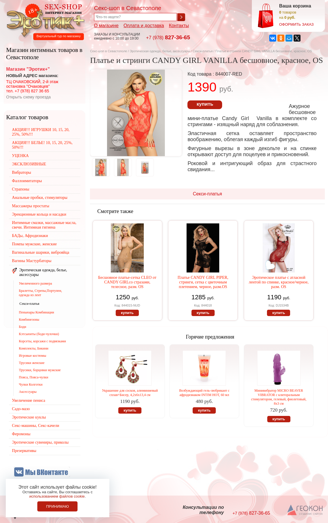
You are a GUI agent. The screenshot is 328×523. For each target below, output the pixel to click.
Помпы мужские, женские (34, 244)
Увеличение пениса (28, 400)
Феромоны (21, 434)
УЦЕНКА (20, 156)
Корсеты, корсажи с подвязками (42, 341)
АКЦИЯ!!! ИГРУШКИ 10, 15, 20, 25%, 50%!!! (40, 132)
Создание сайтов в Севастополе (305, 510)
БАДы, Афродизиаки (30, 236)
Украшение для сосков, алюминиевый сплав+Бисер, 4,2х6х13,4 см (130, 392)
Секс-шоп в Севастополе (108, 51)
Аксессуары (27, 392)
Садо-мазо (21, 409)
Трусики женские (32, 363)
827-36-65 (168, 37)
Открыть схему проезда (28, 97)
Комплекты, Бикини (33, 348)
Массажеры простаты (30, 206)
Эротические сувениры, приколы (40, 442)
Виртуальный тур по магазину (58, 36)
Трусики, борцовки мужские (40, 370)
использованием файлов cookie (57, 496)
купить (205, 104)
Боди (22, 327)
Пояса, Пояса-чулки (33, 377)
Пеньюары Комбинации (36, 312)
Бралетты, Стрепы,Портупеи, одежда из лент (40, 293)
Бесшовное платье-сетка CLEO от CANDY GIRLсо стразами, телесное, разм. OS (127, 282)
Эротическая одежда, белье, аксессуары (160, 51)
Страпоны (20, 189)
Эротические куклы (29, 417)
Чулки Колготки (31, 384)
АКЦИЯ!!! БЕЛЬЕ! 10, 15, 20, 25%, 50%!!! (42, 145)
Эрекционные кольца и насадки (39, 214)
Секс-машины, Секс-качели (35, 425)
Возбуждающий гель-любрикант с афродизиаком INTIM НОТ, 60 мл (204, 392)
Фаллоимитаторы (27, 181)
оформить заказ (296, 24)
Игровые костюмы (32, 356)
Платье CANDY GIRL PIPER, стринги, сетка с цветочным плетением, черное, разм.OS (203, 282)
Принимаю (57, 506)
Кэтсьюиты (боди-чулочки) (39, 334)
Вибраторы (21, 172)
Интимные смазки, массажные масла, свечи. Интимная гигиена (44, 225)
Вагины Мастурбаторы (31, 261)
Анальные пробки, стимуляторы (39, 197)
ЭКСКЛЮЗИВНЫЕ (29, 164)
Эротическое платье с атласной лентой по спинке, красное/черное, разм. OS (279, 282)
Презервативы (24, 451)
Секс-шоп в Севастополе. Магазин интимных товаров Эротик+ (44, 19)
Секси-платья (203, 51)
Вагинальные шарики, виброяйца (40, 252)
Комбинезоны (29, 319)
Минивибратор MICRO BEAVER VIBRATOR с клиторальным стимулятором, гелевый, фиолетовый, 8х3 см (278, 397)
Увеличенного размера (35, 283)
